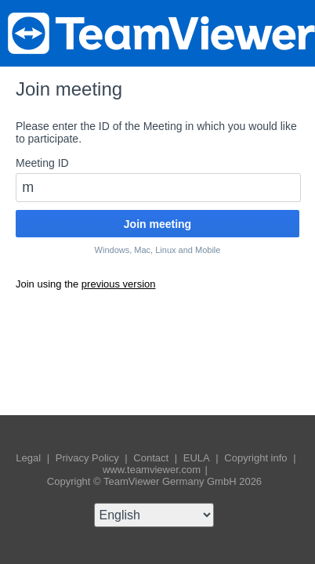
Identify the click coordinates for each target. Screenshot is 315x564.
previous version (118, 284)
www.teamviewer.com (153, 469)
